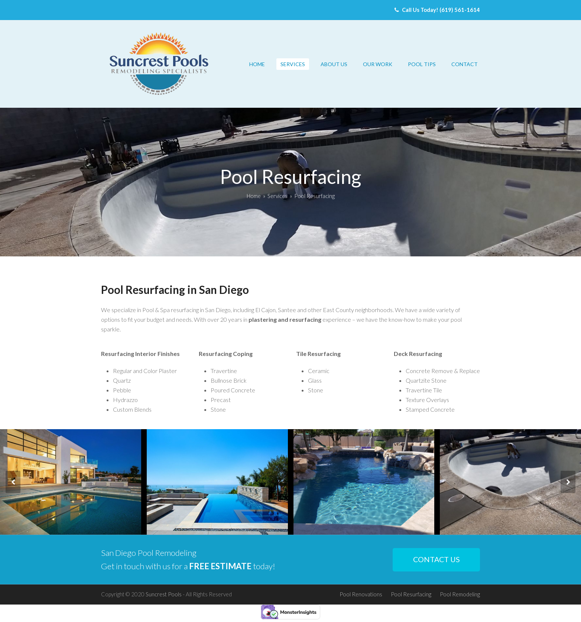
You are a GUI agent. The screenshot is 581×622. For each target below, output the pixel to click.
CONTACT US (436, 559)
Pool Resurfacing (411, 594)
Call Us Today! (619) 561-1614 (437, 9)
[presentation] (13, 482)
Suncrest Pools (164, 594)
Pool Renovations (361, 594)
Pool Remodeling (460, 594)
